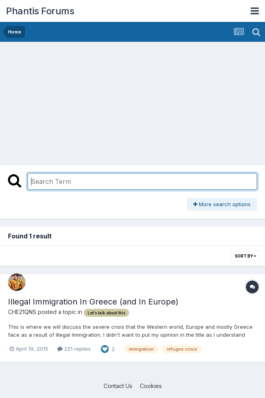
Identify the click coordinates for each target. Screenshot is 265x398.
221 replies (74, 348)
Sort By (245, 256)
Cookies (151, 385)
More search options (222, 204)
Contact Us (118, 385)
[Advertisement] (97, 101)
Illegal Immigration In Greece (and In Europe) (93, 301)
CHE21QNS (22, 311)
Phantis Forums (40, 11)
